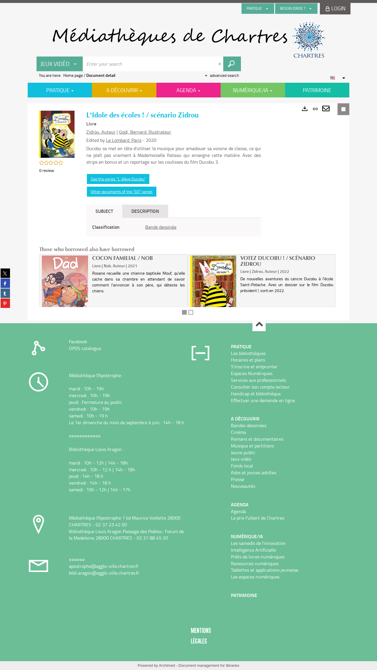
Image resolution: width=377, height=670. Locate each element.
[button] (57, 133)
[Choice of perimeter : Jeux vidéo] (60, 64)
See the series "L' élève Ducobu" (118, 179)
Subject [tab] (104, 211)
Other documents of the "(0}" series (122, 191)
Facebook (78, 341)
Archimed (167, 665)
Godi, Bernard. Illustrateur (145, 132)
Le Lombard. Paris (123, 140)
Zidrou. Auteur (100, 132)
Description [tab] (145, 211)
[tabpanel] (173, 227)
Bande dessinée (160, 227)
